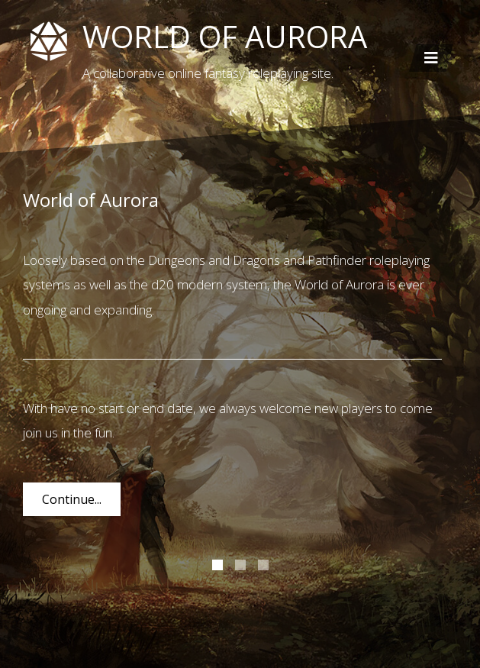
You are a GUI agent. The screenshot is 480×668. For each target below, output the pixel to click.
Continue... (71, 499)
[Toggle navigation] (431, 58)
